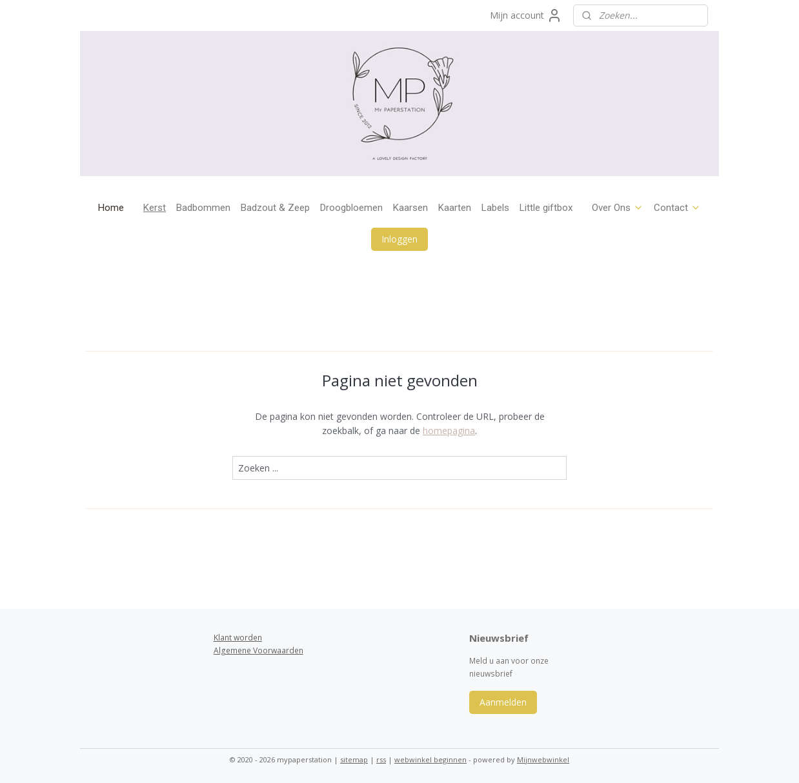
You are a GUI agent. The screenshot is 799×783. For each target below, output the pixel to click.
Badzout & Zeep (275, 207)
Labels (495, 207)
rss (381, 759)
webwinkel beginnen (430, 759)
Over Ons (617, 207)
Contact (677, 207)
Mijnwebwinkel (543, 759)
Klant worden (238, 637)
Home (111, 207)
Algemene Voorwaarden (258, 650)
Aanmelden (503, 702)
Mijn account (526, 15)
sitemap (354, 759)
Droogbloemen (351, 207)
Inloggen (399, 239)
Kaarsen (410, 207)
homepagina (449, 430)
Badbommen (203, 207)
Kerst (154, 207)
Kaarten (454, 207)
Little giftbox (546, 207)
